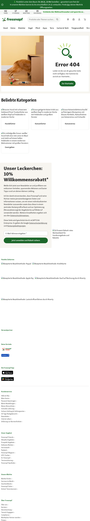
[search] (43, 19)
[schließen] (86, 3)
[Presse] (4, 463)
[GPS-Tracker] (6, 399)
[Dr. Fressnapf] (6, 401)
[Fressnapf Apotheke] (8, 406)
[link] (45, 12)
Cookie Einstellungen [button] (80, 488)
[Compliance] (5, 458)
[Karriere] (4, 451)
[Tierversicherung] (7, 404)
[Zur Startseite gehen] (12, 19)
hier (68, 4)
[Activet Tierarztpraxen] (9, 432)
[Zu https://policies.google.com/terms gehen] (16, 226)
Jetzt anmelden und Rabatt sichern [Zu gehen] (26, 240)
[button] (62, 511)
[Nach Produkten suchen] (57, 19)
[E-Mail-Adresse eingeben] (26, 233)
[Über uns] (4, 448)
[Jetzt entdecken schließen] (86, 12)
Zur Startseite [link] (67, 83)
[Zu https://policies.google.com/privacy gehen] (38, 223)
